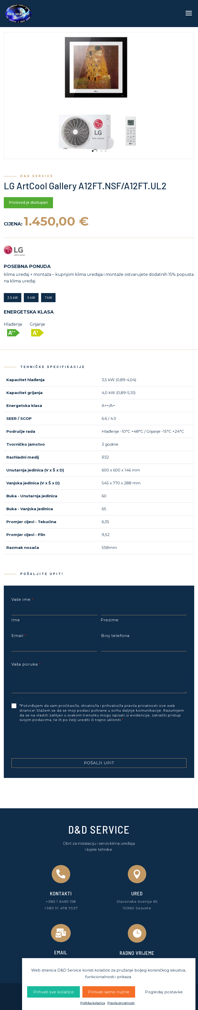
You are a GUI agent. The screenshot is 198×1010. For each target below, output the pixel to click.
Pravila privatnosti (121, 1003)
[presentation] (49, 742)
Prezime (110, 619)
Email (18, 635)
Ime (15, 619)
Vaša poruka (26, 664)
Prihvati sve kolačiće (53, 992)
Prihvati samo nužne (109, 992)
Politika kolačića (92, 1003)
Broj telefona (115, 635)
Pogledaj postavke (164, 992)
